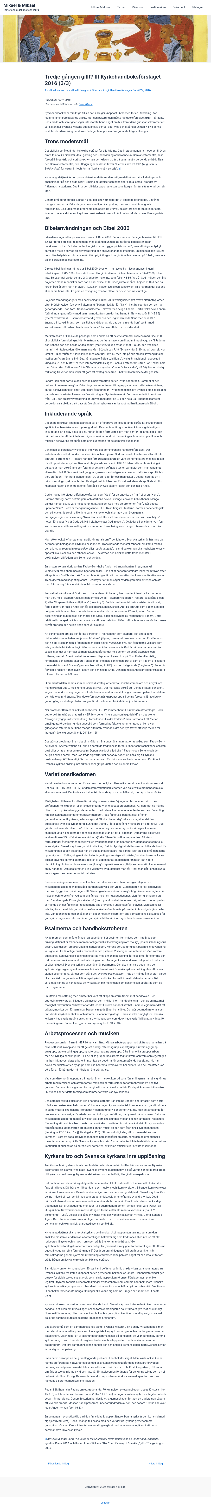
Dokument (181, 7)
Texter (127, 7)
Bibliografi (199, 7)
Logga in (105, 1502)
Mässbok (142, 7)
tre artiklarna (86, 104)
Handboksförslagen (128, 90)
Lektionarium (161, 7)
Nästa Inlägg (156, 1463)
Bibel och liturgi (105, 90)
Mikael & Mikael (19, 5)
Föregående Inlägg (58, 1463)
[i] (120, 168)
